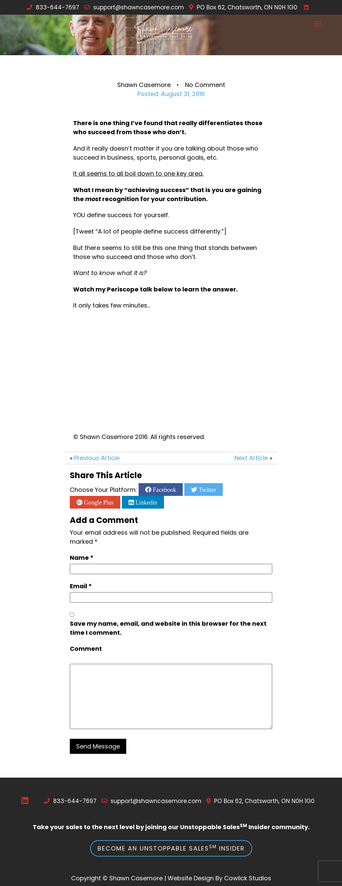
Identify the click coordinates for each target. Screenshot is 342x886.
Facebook (163, 489)
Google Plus (98, 502)
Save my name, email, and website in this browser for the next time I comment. (168, 628)
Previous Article (97, 458)
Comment (86, 648)
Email (81, 586)
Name (82, 557)
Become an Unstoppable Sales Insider (171, 848)
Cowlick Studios (247, 878)
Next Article (251, 458)
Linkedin (145, 502)
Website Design (191, 878)
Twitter (206, 489)
